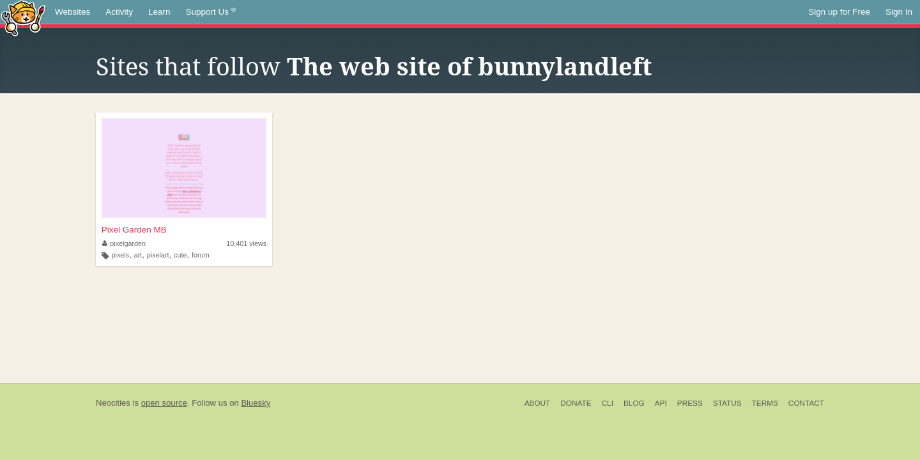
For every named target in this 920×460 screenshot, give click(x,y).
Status (727, 403)
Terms (765, 403)
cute (180, 255)
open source (164, 403)
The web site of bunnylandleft (469, 67)
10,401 (246, 243)
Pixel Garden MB (134, 229)
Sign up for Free (839, 12)
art (138, 255)
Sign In (898, 12)
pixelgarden (124, 243)
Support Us (211, 12)
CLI (607, 403)
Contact (806, 403)
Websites (72, 12)
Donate (575, 403)
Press (690, 403)
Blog (634, 403)
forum (201, 255)
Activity (119, 12)
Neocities (113, 403)
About (538, 403)
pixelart (158, 255)
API (661, 403)
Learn (159, 12)
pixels (121, 255)
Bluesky (255, 403)
